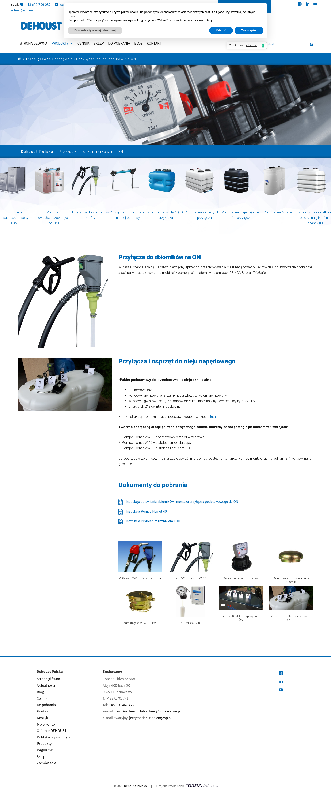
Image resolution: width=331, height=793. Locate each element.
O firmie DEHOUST (52, 730)
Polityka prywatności (53, 737)
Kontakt (154, 43)
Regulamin (45, 750)
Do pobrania (119, 43)
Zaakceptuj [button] (249, 30)
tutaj (213, 417)
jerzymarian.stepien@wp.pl (150, 717)
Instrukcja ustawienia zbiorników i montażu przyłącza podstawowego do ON (178, 502)
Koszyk (42, 717)
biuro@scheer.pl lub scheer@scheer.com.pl (147, 711)
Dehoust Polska (135, 786)
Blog (138, 43)
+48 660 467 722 (121, 704)
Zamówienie (46, 762)
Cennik (83, 43)
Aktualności (46, 685)
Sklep (99, 43)
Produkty (62, 43)
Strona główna (33, 43)
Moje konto (46, 724)
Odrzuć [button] (221, 30)
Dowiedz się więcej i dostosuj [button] (95, 30)
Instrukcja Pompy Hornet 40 (142, 511)
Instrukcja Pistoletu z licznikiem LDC (149, 521)
